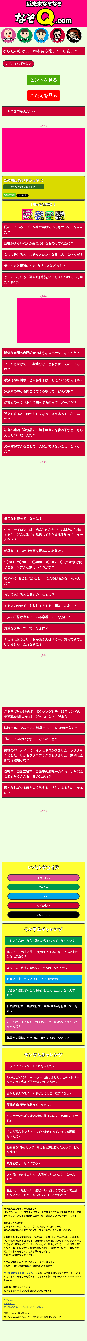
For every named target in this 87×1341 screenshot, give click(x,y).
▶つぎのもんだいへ (20, 111)
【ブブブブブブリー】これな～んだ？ (31, 1066)
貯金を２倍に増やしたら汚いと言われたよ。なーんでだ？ (41, 993)
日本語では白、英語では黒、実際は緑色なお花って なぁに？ (42, 1008)
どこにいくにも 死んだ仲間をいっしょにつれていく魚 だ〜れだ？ (44, 279)
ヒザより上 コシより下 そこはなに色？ (34, 979)
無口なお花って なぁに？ (23, 518)
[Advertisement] (43, 150)
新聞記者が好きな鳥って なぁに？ (29, 1104)
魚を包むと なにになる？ (24, 1163)
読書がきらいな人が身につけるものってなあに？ (38, 243)
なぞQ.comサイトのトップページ (20, 1273)
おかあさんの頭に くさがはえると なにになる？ (39, 1093)
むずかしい (43, 905)
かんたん (43, 887)
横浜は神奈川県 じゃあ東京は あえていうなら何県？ (43, 380)
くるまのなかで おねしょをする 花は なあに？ (40, 605)
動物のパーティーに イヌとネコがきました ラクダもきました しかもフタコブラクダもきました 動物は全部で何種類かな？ (43, 755)
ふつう (43, 896)
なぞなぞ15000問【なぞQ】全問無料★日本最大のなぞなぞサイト (43, 13)
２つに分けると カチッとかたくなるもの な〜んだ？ (43, 254)
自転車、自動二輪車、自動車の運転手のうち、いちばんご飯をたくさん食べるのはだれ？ (43, 774)
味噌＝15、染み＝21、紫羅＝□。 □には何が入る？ (41, 728)
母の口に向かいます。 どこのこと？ (31, 739)
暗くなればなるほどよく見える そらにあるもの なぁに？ (43, 790)
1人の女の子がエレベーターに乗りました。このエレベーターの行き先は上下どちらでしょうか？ (43, 1080)
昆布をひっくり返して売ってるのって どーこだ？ (40, 402)
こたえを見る (43, 95)
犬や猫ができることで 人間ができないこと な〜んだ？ (42, 449)
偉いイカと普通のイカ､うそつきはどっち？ (35, 265)
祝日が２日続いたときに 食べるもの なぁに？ (38, 1037)
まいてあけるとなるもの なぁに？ (29, 594)
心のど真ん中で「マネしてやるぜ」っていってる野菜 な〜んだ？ (42, 1134)
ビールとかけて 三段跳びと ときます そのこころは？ (42, 366)
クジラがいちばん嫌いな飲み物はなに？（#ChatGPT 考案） (42, 1118)
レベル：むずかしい (18, 63)
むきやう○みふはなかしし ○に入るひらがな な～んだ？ (42, 581)
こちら (30, 1266)
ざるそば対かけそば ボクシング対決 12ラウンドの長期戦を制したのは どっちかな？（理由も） (42, 714)
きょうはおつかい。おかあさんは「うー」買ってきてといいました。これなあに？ (43, 642)
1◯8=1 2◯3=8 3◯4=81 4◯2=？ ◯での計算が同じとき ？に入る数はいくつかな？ (43, 564)
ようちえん (43, 877)
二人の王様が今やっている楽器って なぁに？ (37, 617)
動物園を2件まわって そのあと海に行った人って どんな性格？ (43, 1150)
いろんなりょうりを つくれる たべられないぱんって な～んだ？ (44, 1024)
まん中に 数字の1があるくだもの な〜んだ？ (37, 967)
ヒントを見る (43, 80)
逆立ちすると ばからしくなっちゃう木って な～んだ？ (42, 416)
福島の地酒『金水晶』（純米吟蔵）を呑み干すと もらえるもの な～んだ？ (43, 432)
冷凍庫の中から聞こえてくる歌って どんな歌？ (38, 391)
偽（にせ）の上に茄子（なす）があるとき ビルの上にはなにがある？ (42, 954)
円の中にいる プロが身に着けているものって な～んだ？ (43, 229)
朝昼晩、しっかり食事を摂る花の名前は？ (34, 551)
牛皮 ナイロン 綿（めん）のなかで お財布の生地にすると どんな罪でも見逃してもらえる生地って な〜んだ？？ (43, 534)
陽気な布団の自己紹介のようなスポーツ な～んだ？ (42, 353)
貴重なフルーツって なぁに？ (26, 628)
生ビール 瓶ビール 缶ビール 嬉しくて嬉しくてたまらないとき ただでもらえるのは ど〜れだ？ (42, 1193)
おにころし (43, 914)
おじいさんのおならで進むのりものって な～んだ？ (41, 940)
